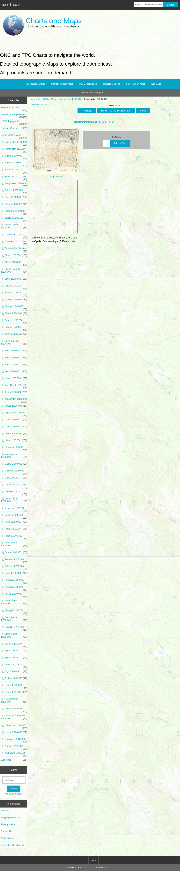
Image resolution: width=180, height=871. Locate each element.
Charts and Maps (88, 867)
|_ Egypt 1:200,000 (14, 278)
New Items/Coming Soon (93, 92)
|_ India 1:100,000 (14, 350)
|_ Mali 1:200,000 (14, 477)
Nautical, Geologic (111, 84)
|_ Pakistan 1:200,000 (14, 567)
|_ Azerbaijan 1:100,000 (14, 177)
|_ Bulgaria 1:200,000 (14, 218)
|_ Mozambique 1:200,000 (14, 500)
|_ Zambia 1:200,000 (14, 747)
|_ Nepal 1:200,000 (14, 522)
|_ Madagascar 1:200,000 (14, 455)
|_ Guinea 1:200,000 (14, 334)
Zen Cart (110, 867)
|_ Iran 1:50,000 (14, 364)
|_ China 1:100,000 (14, 263)
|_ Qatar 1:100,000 (14, 573)
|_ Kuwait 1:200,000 (14, 405)
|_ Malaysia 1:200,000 (14, 471)
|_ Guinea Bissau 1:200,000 (14, 342)
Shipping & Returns (10, 817)
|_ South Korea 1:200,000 (14, 635)
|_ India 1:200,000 (14, 357)
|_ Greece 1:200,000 (14, 321)
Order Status (7, 838)
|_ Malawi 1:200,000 (14, 463)
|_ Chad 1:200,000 (14, 255)
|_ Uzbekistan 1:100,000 (14, 726)
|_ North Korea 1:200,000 (14, 544)
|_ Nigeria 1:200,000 (14, 536)
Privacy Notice (8, 824)
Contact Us (6, 831)
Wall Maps (156, 84)
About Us (5, 810)
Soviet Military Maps (47, 99)
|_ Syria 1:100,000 (14, 650)
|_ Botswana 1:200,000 (14, 212)
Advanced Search (13, 793)
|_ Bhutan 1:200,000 (14, 204)
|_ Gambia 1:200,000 (14, 299)
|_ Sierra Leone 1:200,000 (14, 619)
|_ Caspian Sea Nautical (14, 249)
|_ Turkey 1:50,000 (14, 692)
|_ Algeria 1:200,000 (14, 156)
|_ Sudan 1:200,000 (14, 644)
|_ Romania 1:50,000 (14, 588)
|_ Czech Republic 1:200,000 (14, 270)
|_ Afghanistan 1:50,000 (14, 150)
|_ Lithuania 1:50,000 (14, 448)
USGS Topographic (88, 84)
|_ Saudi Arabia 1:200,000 (14, 602)
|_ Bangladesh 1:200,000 (14, 184)
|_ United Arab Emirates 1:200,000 (14, 717)
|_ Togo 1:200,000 (14, 671)
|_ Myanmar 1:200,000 (14, 509)
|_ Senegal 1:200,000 (14, 611)
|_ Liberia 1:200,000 (14, 433)
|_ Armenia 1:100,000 (14, 170)
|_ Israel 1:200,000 (14, 378)
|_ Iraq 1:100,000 (14, 371)
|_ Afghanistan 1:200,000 (14, 143)
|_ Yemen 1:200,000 (14, 732)
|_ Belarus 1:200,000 (14, 191)
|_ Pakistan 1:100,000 (14, 560)
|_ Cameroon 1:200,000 (14, 242)
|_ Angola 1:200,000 (14, 163)
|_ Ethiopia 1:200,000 (14, 293)
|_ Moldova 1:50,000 (14, 492)
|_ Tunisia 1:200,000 (14, 678)
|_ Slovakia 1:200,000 (14, 628)
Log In (16, 4)
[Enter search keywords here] (148, 4)
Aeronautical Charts (35, 84)
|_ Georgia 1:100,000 (14, 307)
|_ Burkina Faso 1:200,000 (14, 226)
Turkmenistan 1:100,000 (70, 99)
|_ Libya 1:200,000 (14, 440)
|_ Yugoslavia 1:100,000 (14, 740)
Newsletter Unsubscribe (13, 845)
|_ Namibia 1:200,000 (14, 516)
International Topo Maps (62, 84)
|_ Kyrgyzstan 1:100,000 (14, 413)
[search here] (13, 780)
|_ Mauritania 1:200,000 (14, 485)
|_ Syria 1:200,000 (14, 657)
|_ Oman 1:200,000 (14, 552)
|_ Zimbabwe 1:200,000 (14, 754)
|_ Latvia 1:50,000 (14, 426)
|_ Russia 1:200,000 (14, 594)
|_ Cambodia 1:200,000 (14, 235)
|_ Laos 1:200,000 (14, 419)
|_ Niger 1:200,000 (14, 528)
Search (13, 769)
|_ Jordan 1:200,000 (14, 392)
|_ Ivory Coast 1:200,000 (14, 386)
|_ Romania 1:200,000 (14, 581)
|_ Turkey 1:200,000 (14, 686)
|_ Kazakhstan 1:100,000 (14, 400)
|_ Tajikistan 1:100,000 (14, 665)
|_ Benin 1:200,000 (14, 197)
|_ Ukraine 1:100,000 (14, 709)
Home (5, 4)
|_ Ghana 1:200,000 (14, 313)
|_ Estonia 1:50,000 (14, 286)
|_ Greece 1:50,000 (14, 328)
